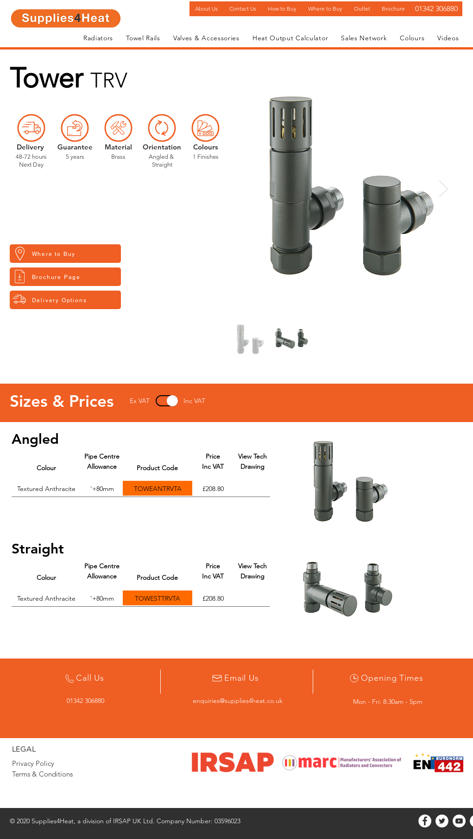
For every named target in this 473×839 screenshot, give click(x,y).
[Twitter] (441, 820)
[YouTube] (459, 820)
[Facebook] (424, 820)
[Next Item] (443, 189)
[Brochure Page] (65, 276)
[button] (98, 38)
